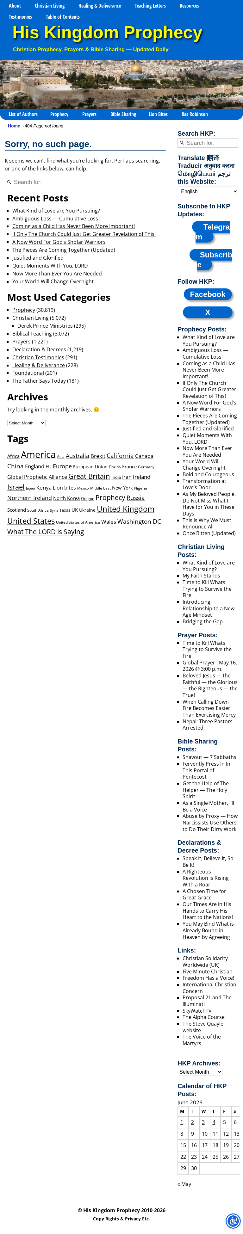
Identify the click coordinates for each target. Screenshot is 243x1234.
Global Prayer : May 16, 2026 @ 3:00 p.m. (210, 666)
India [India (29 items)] (116, 477)
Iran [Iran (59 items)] (127, 476)
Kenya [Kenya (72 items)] (44, 487)
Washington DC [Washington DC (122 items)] (139, 521)
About (15, 5)
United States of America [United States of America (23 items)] (78, 522)
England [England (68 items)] (34, 466)
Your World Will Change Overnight (53, 281)
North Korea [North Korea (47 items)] (66, 498)
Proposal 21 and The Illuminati (207, 1001)
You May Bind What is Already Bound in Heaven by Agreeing (208, 930)
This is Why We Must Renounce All (207, 523)
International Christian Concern (209, 988)
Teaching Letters (150, 5)
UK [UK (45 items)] (75, 510)
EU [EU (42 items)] (49, 466)
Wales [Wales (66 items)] (108, 521)
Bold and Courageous (208, 474)
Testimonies (20, 16)
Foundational (28, 372)
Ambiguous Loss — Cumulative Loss (55, 218)
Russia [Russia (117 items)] (136, 498)
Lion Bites (158, 114)
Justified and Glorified (38, 257)
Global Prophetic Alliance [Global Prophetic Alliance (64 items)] (37, 476)
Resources (189, 5)
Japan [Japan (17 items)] (30, 488)
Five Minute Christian (208, 971)
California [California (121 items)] (120, 455)
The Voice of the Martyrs (202, 1040)
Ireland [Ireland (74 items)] (141, 476)
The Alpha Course (204, 1017)
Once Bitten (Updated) (209, 533)
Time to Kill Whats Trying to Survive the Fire (207, 589)
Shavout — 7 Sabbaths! (210, 757)
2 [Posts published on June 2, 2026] (192, 1122)
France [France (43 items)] (129, 466)
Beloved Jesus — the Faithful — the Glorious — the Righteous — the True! (210, 685)
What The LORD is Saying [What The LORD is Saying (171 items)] (45, 531)
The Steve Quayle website (203, 1027)
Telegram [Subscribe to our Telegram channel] (213, 232)
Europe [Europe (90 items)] (62, 466)
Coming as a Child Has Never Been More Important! (73, 226)
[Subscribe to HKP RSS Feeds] (211, 260)
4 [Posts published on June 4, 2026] (214, 1122)
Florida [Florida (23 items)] (115, 466)
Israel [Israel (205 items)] (16, 486)
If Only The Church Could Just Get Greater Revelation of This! (84, 234)
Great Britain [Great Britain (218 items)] (89, 476)
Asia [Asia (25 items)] (61, 456)
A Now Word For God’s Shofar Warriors (59, 241)
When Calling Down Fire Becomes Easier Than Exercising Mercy (209, 708)
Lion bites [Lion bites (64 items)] (64, 487)
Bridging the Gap (203, 621)
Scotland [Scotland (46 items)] (16, 510)
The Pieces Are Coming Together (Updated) (63, 249)
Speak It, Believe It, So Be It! (208, 861)
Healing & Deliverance (99, 5)
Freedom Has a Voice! (208, 977)
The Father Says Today (39, 380)
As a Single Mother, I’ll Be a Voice (208, 806)
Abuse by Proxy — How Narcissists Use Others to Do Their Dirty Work (210, 822)
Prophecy (59, 114)
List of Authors (23, 114)
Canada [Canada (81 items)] (144, 456)
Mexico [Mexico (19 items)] (83, 488)
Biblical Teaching (32, 333)
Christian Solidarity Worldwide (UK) (205, 961)
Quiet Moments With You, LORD (50, 265)
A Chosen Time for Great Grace (204, 894)
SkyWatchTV (197, 1010)
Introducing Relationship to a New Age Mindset (208, 608)
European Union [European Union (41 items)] (90, 467)
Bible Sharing (123, 114)
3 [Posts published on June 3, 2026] (203, 1122)
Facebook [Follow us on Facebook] (208, 294)
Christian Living (50, 5)
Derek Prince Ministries (45, 325)
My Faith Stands (201, 575)
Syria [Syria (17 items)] (54, 510)
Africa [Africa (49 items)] (13, 456)
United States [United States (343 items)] (31, 520)
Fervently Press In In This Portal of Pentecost (206, 770)
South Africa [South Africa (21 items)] (38, 510)
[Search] (9, 182)
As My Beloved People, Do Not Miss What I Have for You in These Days (209, 504)
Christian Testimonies (38, 357)
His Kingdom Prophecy (107, 32)
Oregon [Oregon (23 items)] (87, 498)
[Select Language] (208, 191)
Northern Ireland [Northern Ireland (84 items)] (29, 498)
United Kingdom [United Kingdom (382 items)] (125, 508)
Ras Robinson (195, 114)
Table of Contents (63, 16)
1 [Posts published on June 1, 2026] (181, 1122)
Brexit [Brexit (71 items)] (97, 456)
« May (184, 1184)
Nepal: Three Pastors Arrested (208, 724)
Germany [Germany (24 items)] (146, 467)
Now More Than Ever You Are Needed (57, 273)
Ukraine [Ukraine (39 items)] (87, 510)
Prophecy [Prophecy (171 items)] (110, 497)
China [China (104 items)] (15, 466)
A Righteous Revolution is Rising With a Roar (206, 878)
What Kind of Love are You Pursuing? (56, 210)
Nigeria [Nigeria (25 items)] (140, 488)
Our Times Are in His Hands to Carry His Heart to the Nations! (208, 911)
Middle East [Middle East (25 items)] (100, 488)
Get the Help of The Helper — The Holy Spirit (206, 790)
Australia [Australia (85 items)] (77, 456)
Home (14, 125)
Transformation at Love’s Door (204, 484)
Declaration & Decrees (39, 349)
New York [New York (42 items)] (122, 487)
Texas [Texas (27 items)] (64, 510)
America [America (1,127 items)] (38, 454)
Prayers (89, 114)
